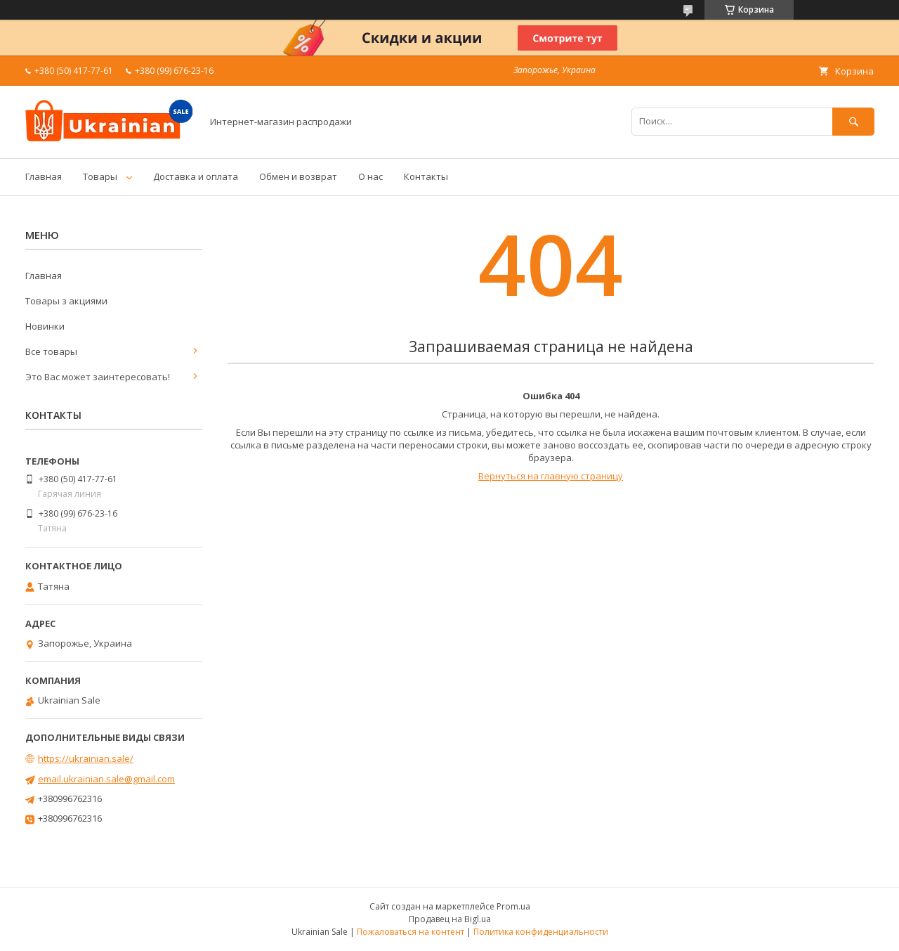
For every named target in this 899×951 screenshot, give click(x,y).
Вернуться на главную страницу (550, 476)
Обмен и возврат (298, 176)
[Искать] (853, 121)
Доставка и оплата (195, 176)
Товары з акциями (66, 301)
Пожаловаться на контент (410, 932)
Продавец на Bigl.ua (450, 919)
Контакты (426, 176)
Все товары (51, 351)
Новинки (45, 326)
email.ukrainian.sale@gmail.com (106, 778)
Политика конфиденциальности (540, 932)
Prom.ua (513, 906)
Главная (43, 176)
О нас (370, 176)
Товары (100, 176)
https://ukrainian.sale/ (85, 758)
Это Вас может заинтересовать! (97, 376)
